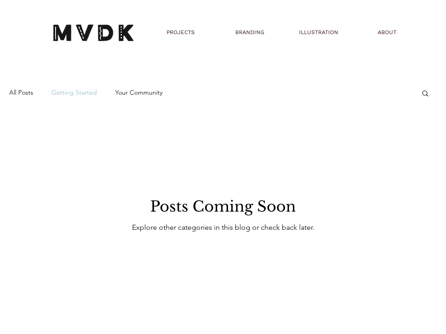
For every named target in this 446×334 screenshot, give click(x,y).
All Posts (21, 92)
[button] (425, 94)
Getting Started (74, 92)
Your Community (138, 92)
